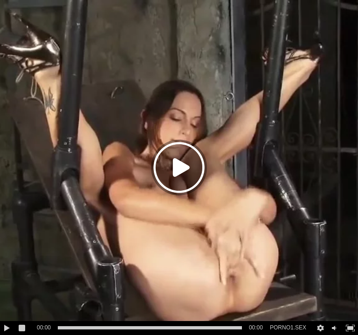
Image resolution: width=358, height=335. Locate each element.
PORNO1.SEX (288, 327)
